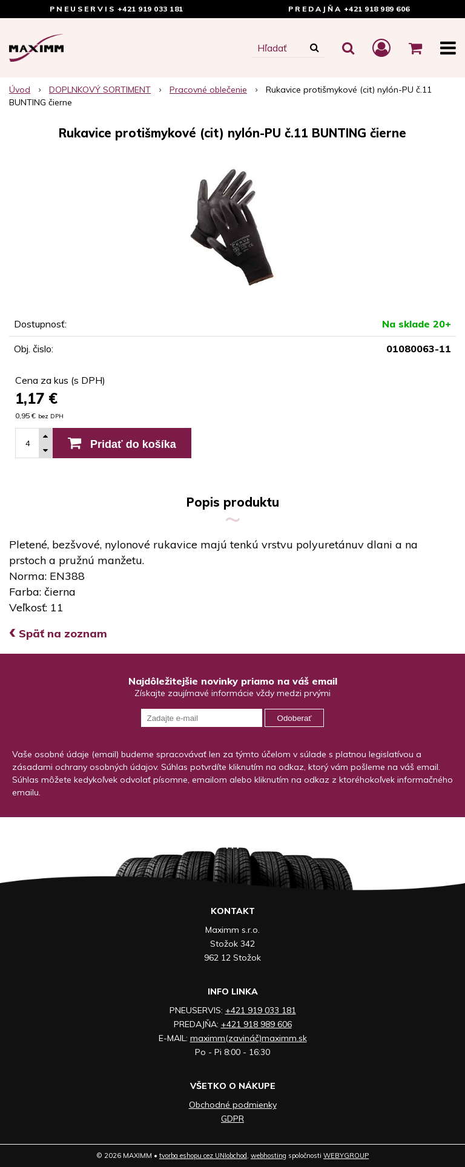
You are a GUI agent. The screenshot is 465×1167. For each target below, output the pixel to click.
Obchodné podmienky (233, 1104)
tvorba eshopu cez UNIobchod (203, 1155)
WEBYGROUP (346, 1155)
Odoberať (294, 718)
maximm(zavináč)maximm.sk (248, 1038)
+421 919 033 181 (150, 8)
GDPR (232, 1118)
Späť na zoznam (58, 633)
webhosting (268, 1155)
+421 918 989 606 (377, 8)
